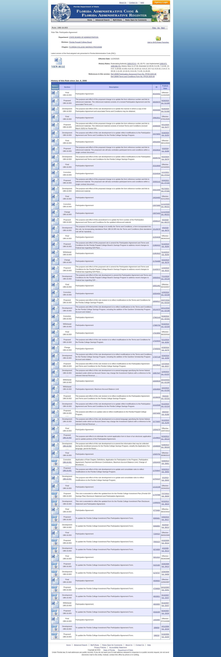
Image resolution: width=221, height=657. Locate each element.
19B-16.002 (67, 438)
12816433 (156, 462)
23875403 (156, 213)
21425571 (156, 269)
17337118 (156, 357)
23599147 (156, 221)
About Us (122, 3)
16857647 (156, 373)
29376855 (156, 134)
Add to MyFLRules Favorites (158, 41)
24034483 (156, 197)
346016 (156, 635)
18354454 (156, 293)
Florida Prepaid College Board (80, 42)
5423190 (156, 565)
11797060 (156, 495)
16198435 (156, 397)
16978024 (156, 365)
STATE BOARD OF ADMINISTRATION (83, 37)
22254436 (156, 237)
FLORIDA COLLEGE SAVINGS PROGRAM (85, 47)
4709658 (156, 588)
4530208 (156, 612)
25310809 (156, 166)
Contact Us (133, 3)
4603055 (156, 604)
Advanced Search (80, 645)
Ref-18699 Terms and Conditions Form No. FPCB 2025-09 (133, 76)
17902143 (156, 317)
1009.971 (163, 64)
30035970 (156, 102)
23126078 (156, 229)
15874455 (156, 413)
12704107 (156, 479)
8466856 (156, 526)
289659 (156, 627)
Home (61, 12)
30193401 (156, 94)
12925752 (156, 454)
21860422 (156, 245)
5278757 (156, 573)
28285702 (156, 158)
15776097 (156, 421)
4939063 (156, 581)
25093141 (156, 182)
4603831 (156, 596)
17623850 (156, 333)
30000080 (156, 110)
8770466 (156, 510)
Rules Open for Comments (112, 645)
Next (163, 28)
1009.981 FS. (116, 66)
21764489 (156, 261)
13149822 (156, 438)
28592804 (156, 142)
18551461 (156, 286)
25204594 (156, 173)
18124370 (156, 309)
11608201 (156, 502)
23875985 (156, 205)
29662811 (156, 118)
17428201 (156, 349)
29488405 (156, 126)
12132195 (156, 487)
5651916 (156, 557)
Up (158, 28)
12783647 (156, 470)
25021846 (156, 190)
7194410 (156, 534)
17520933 (156, 341)
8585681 (156, 518)
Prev (154, 28)
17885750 (156, 325)
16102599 (156, 405)
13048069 (156, 446)
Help (142, 3)
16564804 (156, 389)
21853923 (156, 253)
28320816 (156, 150)
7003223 (156, 542)
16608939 (156, 381)
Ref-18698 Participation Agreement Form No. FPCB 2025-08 (133, 74)
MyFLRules (95, 645)
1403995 (156, 620)
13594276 (156, 429)
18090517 (156, 301)
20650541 (156, 277)
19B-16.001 (67, 462)
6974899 (156, 549)
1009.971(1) (131, 64)
